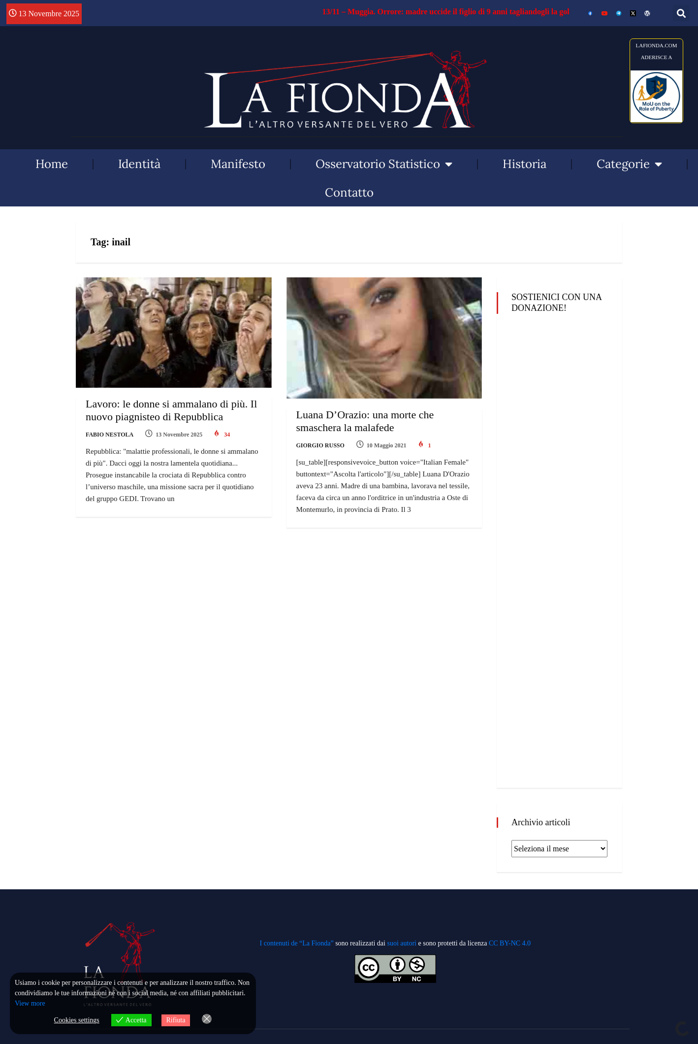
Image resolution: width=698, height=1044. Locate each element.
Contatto (349, 192)
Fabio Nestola (109, 434)
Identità (139, 163)
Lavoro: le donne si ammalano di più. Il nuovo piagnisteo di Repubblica (171, 410)
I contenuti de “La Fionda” (297, 943)
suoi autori (402, 943)
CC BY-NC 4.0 (510, 943)
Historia (524, 163)
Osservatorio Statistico (384, 164)
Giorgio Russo (320, 445)
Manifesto (238, 163)
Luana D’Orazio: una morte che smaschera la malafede (365, 421)
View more (30, 1003)
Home (51, 163)
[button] (681, 13)
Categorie (629, 164)
